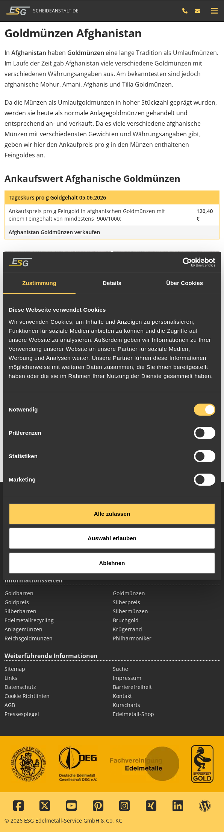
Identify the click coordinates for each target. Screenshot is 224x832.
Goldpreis (17, 602)
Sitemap (15, 668)
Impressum (127, 677)
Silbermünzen (130, 611)
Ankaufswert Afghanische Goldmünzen (92, 178)
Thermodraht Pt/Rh (137, 562)
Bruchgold (126, 620)
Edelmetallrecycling (29, 620)
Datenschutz (20, 686)
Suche (120, 668)
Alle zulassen (112, 492)
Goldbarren (19, 593)
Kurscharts (126, 705)
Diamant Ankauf (25, 562)
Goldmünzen (129, 593)
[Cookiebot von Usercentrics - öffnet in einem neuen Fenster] (182, 241)
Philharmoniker (132, 638)
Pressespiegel (22, 714)
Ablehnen (112, 542)
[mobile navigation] (214, 11)
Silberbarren (20, 611)
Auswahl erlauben (112, 517)
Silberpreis (126, 602)
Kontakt (122, 695)
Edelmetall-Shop (133, 714)
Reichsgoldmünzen (29, 638)
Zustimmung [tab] (39, 262)
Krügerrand (127, 629)
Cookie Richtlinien (27, 695)
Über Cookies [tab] (184, 262)
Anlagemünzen (23, 629)
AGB (10, 705)
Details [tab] (112, 262)
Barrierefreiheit (132, 686)
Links (11, 677)
